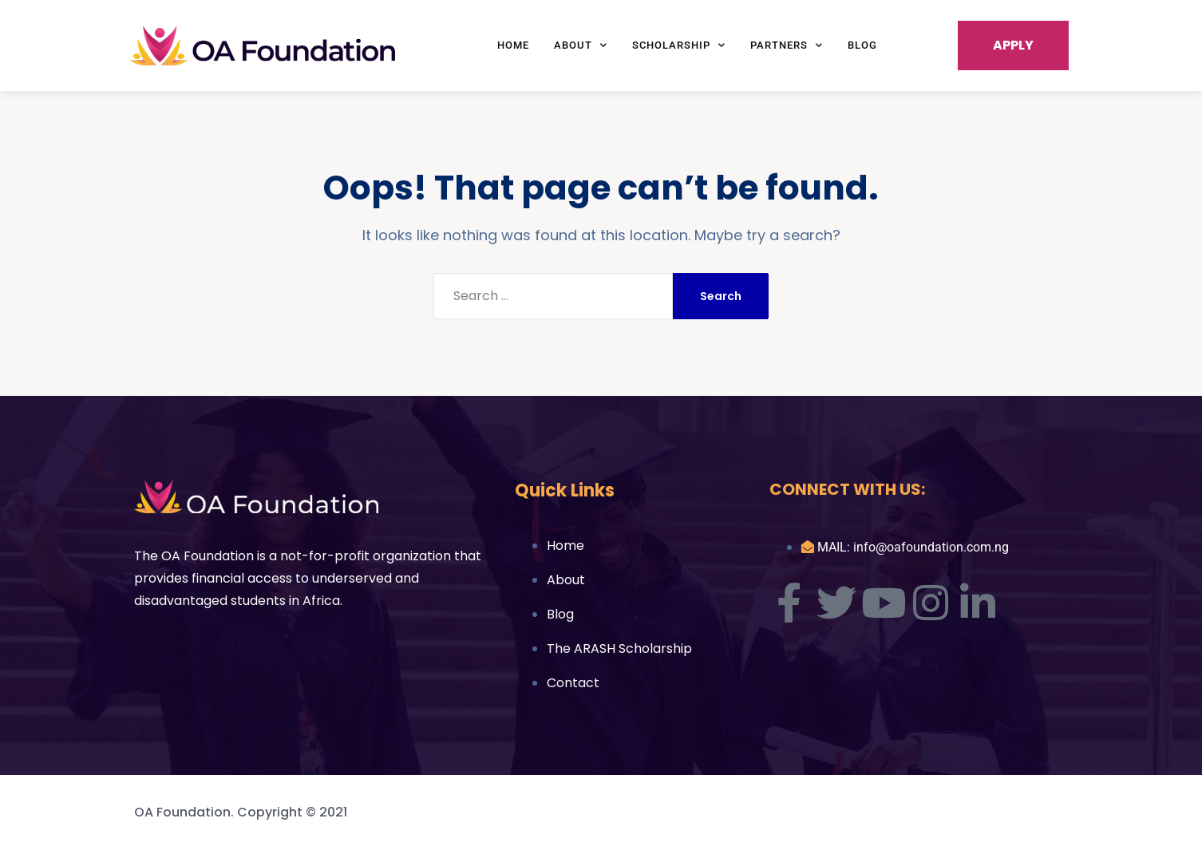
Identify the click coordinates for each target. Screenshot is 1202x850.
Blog (862, 45)
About (580, 45)
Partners (786, 45)
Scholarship (679, 45)
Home (513, 45)
